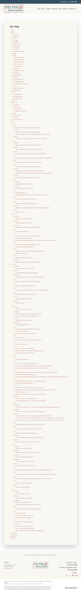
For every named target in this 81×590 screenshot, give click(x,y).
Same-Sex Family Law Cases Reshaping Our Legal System (28, 508)
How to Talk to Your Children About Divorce (25, 461)
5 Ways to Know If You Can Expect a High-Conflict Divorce (29, 339)
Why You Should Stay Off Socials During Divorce (26, 294)
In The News (14, 538)
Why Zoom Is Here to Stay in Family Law (25, 352)
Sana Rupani (15, 42)
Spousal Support (16, 90)
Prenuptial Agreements (18, 79)
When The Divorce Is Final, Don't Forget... (25, 348)
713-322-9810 (72, 2)
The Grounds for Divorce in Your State (24, 188)
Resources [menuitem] (65, 8)
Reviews (13, 100)
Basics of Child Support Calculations (24, 218)
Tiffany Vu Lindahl (17, 44)
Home (12, 30)
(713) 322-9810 (72, 565)
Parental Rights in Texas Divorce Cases (24, 526)
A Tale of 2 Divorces (20, 337)
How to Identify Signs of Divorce (23, 324)
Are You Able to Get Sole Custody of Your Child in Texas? (28, 236)
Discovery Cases (16, 115)
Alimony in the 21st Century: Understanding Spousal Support (29, 251)
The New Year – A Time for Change (23, 309)
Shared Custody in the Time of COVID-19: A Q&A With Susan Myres (31, 381)
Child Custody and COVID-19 (22, 392)
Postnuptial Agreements (18, 81)
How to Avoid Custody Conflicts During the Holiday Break (28, 145)
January (16, 136)
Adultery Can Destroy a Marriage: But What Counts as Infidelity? (30, 411)
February (16, 130)
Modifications (16, 77)
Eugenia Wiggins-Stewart (18, 51)
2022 (14, 264)
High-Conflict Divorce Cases (22, 253)
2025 (14, 141)
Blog (12, 121)
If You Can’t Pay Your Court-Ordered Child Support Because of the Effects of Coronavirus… (36, 389)
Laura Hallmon (16, 49)
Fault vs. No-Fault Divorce (21, 344)
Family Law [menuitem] (54, 8)
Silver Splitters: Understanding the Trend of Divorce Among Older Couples (33, 207)
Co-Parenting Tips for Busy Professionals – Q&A (26, 363)
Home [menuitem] (39, 8)
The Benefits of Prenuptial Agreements (25, 246)
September (16, 275)
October (16, 147)
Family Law (13, 53)
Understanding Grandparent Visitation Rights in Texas (28, 227)
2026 (14, 123)
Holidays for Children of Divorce (23, 493)
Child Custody (16, 68)
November (16, 143)
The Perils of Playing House (22, 331)
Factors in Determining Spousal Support (25, 528)
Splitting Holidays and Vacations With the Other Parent (28, 452)
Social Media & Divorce (21, 192)
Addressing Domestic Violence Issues (24, 257)
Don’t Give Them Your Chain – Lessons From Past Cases (28, 441)
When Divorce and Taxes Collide (23, 487)
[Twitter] (70, 575)
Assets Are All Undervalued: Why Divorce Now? (26, 374)
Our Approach (16, 104)
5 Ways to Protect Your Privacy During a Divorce (26, 398)
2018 (14, 444)
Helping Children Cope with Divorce (24, 238)
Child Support (16, 72)
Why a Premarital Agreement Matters (24, 457)
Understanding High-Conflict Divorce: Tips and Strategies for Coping (31, 194)
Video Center (14, 102)
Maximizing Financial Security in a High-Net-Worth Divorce (29, 149)
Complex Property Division (20, 111)
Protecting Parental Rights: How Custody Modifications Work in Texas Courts (33, 134)
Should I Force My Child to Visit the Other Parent (27, 433)
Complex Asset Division (18, 88)
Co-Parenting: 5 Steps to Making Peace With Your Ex (27, 504)
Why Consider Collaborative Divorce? (24, 298)
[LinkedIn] (76, 575)
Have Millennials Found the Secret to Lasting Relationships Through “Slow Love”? (34, 415)
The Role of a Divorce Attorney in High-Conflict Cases (28, 166)
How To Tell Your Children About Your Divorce (26, 199)
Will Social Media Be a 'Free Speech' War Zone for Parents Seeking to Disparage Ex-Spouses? (36, 372)
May (15, 160)
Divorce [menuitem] (60, 8)
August (15, 151)
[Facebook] (66, 575)
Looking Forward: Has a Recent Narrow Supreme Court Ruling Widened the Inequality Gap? (36, 474)
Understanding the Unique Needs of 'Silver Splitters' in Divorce (30, 424)
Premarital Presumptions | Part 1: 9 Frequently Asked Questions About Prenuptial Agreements (37, 407)
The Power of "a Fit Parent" (22, 359)
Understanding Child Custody (22, 231)
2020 (14, 355)
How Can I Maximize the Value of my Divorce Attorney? (28, 262)
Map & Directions (8, 568)
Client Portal (64, 1)
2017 (14, 489)
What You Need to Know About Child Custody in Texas (28, 329)
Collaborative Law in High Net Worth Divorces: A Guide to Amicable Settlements (34, 173)
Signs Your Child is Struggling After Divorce (25, 285)
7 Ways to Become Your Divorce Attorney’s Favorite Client (29, 428)
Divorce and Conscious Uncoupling (23, 517)
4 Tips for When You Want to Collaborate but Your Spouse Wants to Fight (32, 290)
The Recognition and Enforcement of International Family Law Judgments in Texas (34, 470)
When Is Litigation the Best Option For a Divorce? (27, 272)
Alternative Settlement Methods (20, 83)
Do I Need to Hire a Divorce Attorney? (24, 498)
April (15, 125)
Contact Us (13, 532)
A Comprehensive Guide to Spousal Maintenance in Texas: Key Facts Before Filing (34, 158)
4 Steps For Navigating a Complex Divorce (25, 268)
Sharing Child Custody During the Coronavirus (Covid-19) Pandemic (31, 394)
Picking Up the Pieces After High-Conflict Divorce (27, 316)
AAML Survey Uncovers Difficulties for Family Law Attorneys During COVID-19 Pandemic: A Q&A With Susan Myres (41, 376)
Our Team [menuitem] (48, 8)
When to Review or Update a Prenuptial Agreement (27, 127)
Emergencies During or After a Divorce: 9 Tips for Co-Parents (29, 171)
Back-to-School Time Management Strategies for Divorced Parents (31, 153)
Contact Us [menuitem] (72, 8)
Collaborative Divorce (19, 57)
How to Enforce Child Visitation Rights (24, 522)
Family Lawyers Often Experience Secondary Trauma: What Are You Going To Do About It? (36, 240)
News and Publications (18, 119)
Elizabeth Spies (16, 47)
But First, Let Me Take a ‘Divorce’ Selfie (24, 515)
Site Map (13, 536)
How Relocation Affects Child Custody (24, 184)
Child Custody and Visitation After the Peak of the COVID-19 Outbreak (31, 368)
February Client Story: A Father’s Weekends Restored (28, 132)
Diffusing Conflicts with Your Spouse (24, 320)
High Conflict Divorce (19, 64)
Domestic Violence (17, 75)
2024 (14, 179)
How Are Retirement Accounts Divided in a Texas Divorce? (29, 162)
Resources (13, 113)
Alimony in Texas (19, 212)
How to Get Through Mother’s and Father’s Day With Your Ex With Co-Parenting (34, 478)
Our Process (15, 34)
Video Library (16, 117)
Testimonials (16, 36)
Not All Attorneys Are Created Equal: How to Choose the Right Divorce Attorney (34, 365)
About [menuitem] (43, 8)
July (15, 156)
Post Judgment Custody (19, 70)
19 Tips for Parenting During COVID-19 (24, 383)
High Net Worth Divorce (19, 61)
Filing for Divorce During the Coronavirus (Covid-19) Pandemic (30, 387)
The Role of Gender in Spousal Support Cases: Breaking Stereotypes (31, 138)
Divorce (14, 55)
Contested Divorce (18, 66)
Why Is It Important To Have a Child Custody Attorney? (28, 281)
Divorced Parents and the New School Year (25, 465)
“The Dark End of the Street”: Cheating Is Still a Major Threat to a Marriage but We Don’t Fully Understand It (40, 418)
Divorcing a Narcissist (20, 513)
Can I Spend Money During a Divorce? (24, 483)
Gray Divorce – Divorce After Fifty (23, 502)
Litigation (15, 86)
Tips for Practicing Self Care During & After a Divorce (27, 244)
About (12, 32)
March (15, 255)
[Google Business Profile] (73, 575)
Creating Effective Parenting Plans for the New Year (27, 177)
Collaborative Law (18, 108)
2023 (14, 214)
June (15, 197)
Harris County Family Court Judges (23, 448)
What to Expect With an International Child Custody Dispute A (30, 530)
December (16, 266)
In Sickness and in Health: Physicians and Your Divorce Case (29, 437)
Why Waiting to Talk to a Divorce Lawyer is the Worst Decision (30, 277)
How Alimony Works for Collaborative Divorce (26, 203)
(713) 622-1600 (72, 570)
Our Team (13, 38)
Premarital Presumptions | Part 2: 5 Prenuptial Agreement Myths (31, 400)
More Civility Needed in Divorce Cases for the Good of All (28, 313)
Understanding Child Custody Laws (23, 223)
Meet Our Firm (17, 106)
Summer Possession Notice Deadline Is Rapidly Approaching (29, 350)
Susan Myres (16, 40)
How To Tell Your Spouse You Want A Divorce (26, 333)
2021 (14, 305)
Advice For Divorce (20, 303)
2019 (14, 403)
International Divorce (19, 59)
